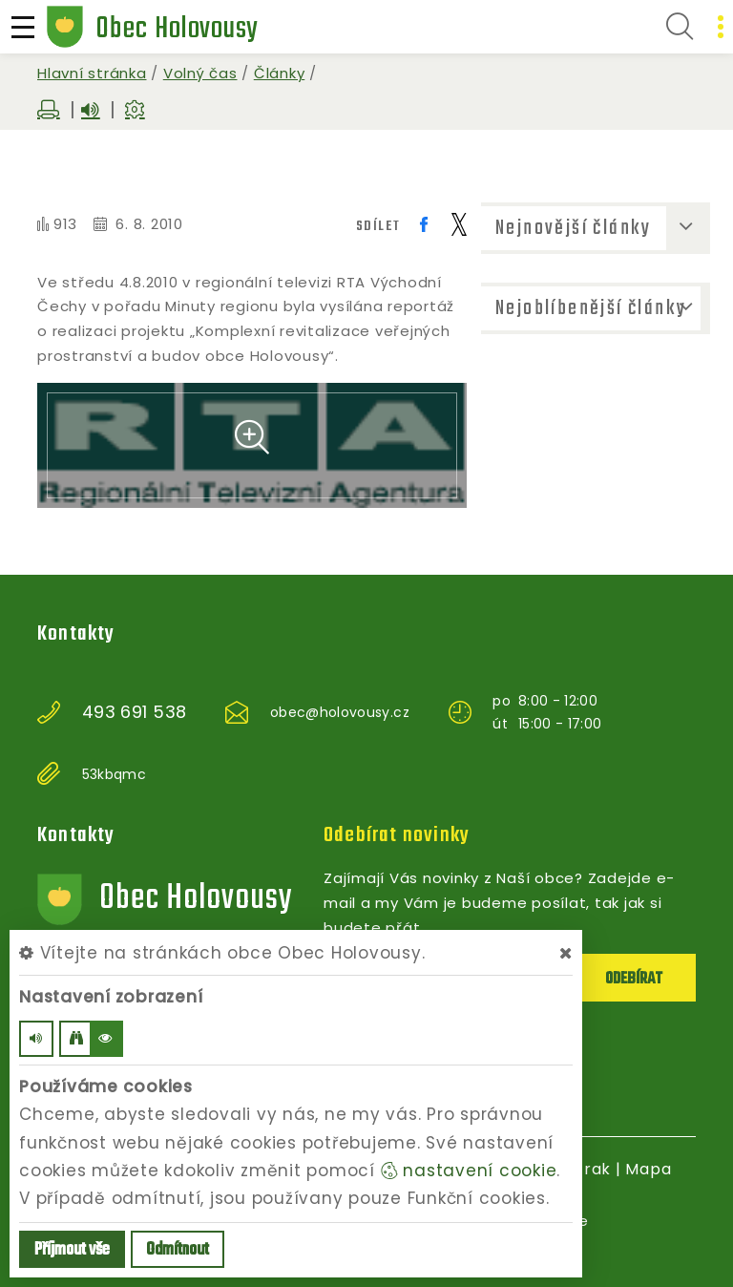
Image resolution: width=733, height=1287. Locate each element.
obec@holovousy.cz (339, 712)
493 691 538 (134, 712)
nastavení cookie (469, 1170)
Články (279, 73)
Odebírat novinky (397, 835)
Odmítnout (177, 1250)
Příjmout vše (72, 1250)
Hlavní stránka (92, 73)
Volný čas (200, 73)
